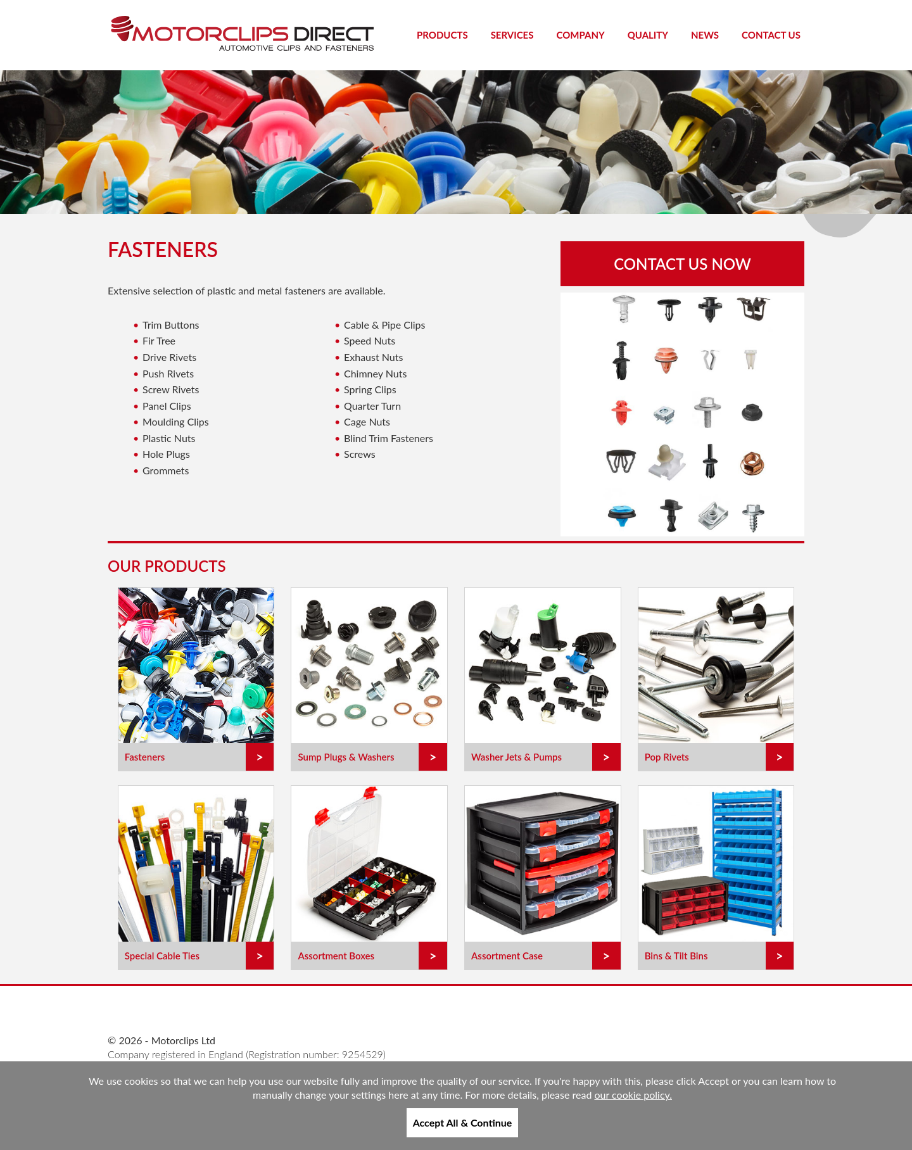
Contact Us (771, 35)
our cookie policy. (634, 1095)
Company (580, 35)
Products (442, 35)
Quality (648, 35)
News (705, 35)
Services (512, 35)
